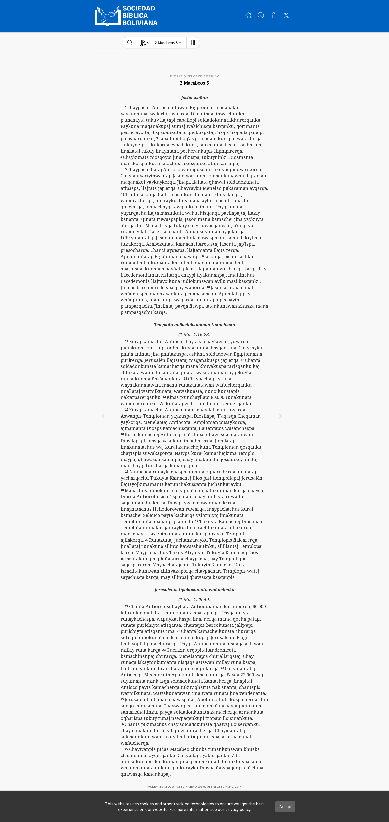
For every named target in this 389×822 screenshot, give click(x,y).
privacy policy (237, 809)
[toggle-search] (130, 42)
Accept (285, 806)
